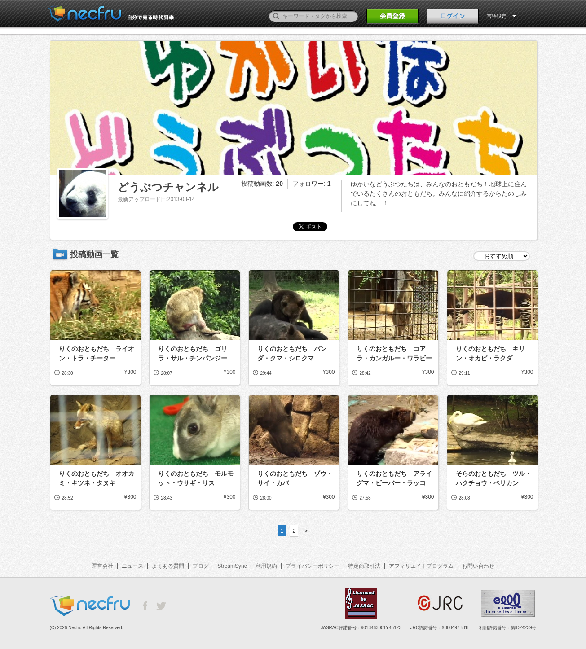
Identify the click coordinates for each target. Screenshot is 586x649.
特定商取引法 (364, 566)
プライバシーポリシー (312, 566)
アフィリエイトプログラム (421, 566)
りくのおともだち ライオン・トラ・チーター (96, 353)
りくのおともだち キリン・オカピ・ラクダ (490, 353)
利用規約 (266, 566)
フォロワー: (311, 183)
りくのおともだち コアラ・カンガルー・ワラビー (394, 353)
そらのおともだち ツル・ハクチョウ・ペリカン (493, 478)
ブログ (201, 566)
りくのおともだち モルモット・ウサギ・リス (196, 478)
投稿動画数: (262, 183)
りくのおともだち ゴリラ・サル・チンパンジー (192, 353)
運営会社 (102, 566)
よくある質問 (168, 566)
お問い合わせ (478, 566)
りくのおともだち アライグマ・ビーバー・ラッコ (394, 478)
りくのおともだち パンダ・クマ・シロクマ (291, 353)
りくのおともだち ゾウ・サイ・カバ (295, 478)
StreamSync (232, 566)
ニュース (132, 566)
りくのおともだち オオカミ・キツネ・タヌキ (96, 478)
